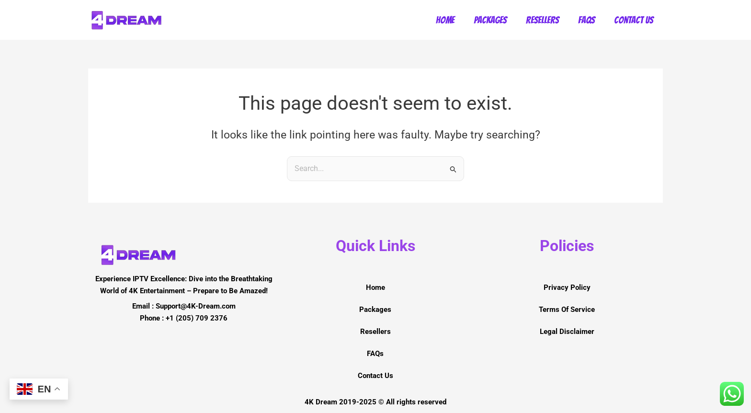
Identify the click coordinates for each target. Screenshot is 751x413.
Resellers (542, 20)
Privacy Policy (567, 287)
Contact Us (633, 20)
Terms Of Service (567, 309)
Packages (490, 20)
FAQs (586, 20)
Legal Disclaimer (567, 331)
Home (445, 20)
